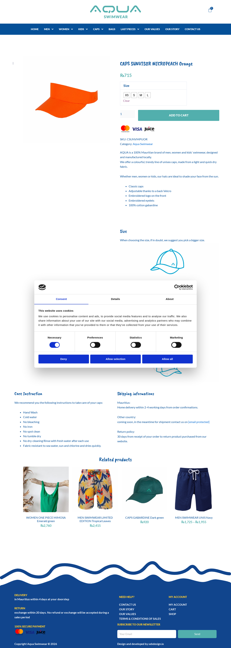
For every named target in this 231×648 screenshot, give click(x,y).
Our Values (127, 614)
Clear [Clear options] (126, 101)
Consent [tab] (61, 298)
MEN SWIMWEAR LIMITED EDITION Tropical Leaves (95, 519)
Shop (172, 614)
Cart (172, 609)
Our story (126, 609)
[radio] (127, 95)
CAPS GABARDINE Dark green (144, 518)
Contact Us (127, 604)
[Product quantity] (127, 114)
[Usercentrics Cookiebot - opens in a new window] (177, 287)
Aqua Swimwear (143, 144)
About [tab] (170, 298)
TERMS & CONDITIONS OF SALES (140, 618)
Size (126, 86)
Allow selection (115, 359)
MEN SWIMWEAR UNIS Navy (194, 518)
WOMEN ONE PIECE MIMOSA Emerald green (46, 519)
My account (178, 604)
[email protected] (199, 422)
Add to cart (179, 115)
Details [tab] (115, 298)
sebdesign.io (156, 643)
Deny (63, 359)
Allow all (167, 359)
